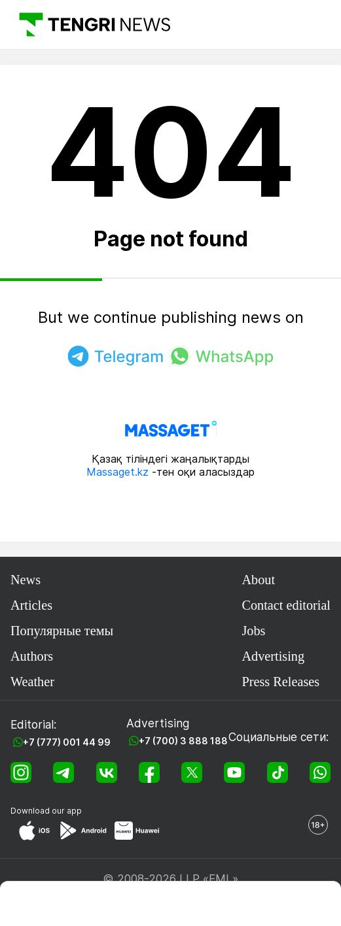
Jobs (253, 630)
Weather (32, 681)
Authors (31, 656)
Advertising (273, 656)
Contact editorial (286, 605)
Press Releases (280, 681)
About (258, 579)
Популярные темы (61, 630)
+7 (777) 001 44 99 (67, 742)
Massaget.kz (117, 471)
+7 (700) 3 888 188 (183, 740)
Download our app (46, 811)
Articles (31, 605)
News (25, 579)
